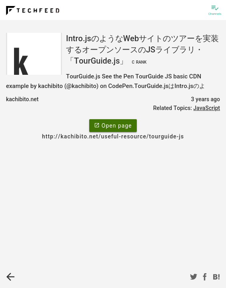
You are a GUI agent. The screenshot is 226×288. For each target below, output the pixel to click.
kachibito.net (22, 99)
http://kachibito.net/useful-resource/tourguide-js (113, 136)
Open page (113, 125)
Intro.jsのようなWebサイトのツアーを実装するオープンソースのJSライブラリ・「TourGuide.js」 (142, 50)
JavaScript (206, 108)
